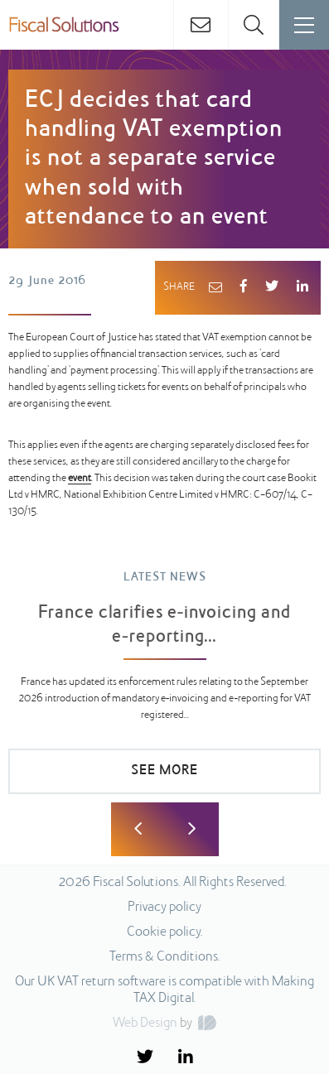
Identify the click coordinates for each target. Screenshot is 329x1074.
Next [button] (192, 829)
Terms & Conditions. (164, 957)
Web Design (145, 1023)
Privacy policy (164, 907)
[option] (164, 690)
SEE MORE (164, 771)
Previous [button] (138, 829)
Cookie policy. (165, 932)
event (79, 479)
